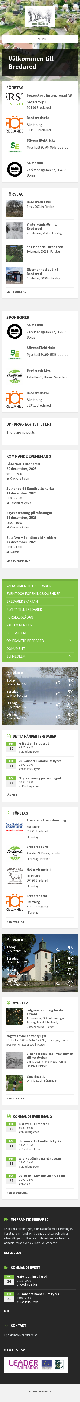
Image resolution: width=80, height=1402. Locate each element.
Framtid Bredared (47, 1022)
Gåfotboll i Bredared (23, 464)
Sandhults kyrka (20, 503)
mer (7, 1311)
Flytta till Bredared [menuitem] (24, 609)
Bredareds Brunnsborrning (46, 820)
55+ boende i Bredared (45, 247)
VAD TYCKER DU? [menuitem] (19, 625)
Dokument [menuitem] (15, 648)
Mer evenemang (18, 561)
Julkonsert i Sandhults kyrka (30, 488)
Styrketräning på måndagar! (30, 513)
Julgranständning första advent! (45, 1012)
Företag (33, 837)
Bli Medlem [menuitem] (15, 656)
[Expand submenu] (70, 633)
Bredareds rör (38, 117)
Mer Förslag (16, 292)
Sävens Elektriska (41, 140)
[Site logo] (40, 26)
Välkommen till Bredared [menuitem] (28, 585)
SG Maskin (35, 163)
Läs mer (11, 795)
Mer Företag (15, 921)
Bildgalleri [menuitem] (16, 633)
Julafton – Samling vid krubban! (32, 537)
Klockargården (19, 478)
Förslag (49, 207)
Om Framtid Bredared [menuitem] (25, 640)
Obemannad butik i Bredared (42, 271)
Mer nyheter (15, 1098)
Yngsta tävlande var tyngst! (26, 1036)
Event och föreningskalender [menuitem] (33, 593)
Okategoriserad (35, 1027)
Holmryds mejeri (39, 869)
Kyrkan (14, 552)
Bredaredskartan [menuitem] (22, 601)
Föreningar (57, 1018)
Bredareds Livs (39, 202)
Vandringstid (36, 1076)
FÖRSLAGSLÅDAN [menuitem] (19, 617)
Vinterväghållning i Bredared (42, 226)
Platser (45, 859)
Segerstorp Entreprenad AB (49, 95)
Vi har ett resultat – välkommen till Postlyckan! (50, 1056)
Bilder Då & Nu (37, 1040)
